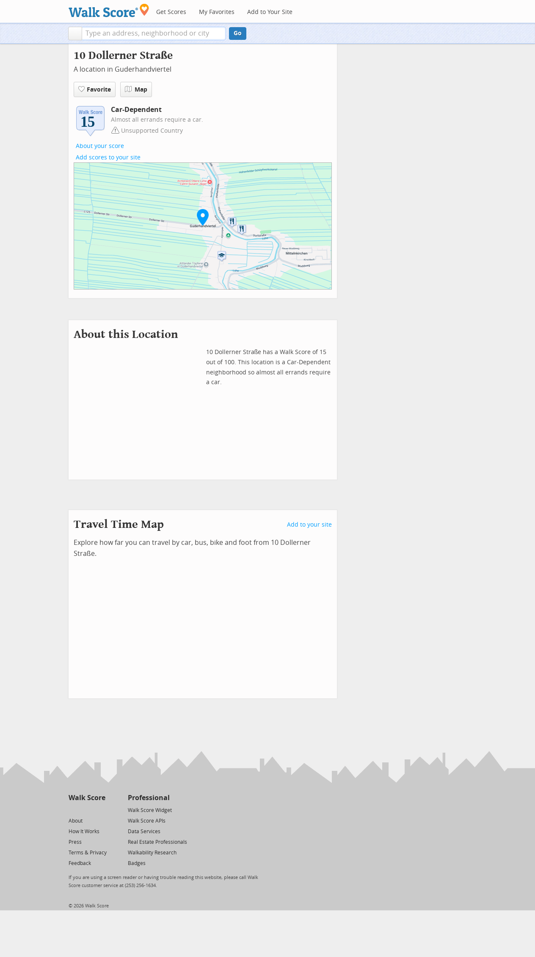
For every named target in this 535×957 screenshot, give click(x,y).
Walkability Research (152, 853)
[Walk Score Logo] (109, 10)
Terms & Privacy (88, 853)
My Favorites (216, 12)
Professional (149, 798)
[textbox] (154, 33)
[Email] (100, 810)
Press (75, 842)
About (76, 821)
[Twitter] (73, 810)
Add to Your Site (269, 12)
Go (238, 33)
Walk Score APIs (146, 821)
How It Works (84, 831)
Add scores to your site (108, 157)
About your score (100, 146)
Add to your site (309, 524)
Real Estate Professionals (157, 842)
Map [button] (136, 89)
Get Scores (171, 12)
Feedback (80, 863)
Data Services (144, 831)
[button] (75, 33)
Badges (137, 863)
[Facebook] (86, 810)
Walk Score (87, 798)
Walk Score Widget (150, 810)
